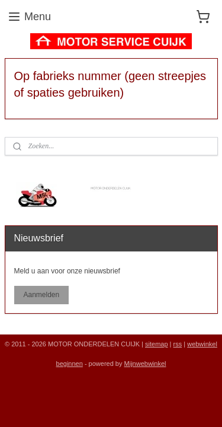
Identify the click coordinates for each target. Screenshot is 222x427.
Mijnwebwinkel (145, 363)
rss (177, 344)
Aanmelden (41, 295)
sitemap (156, 344)
